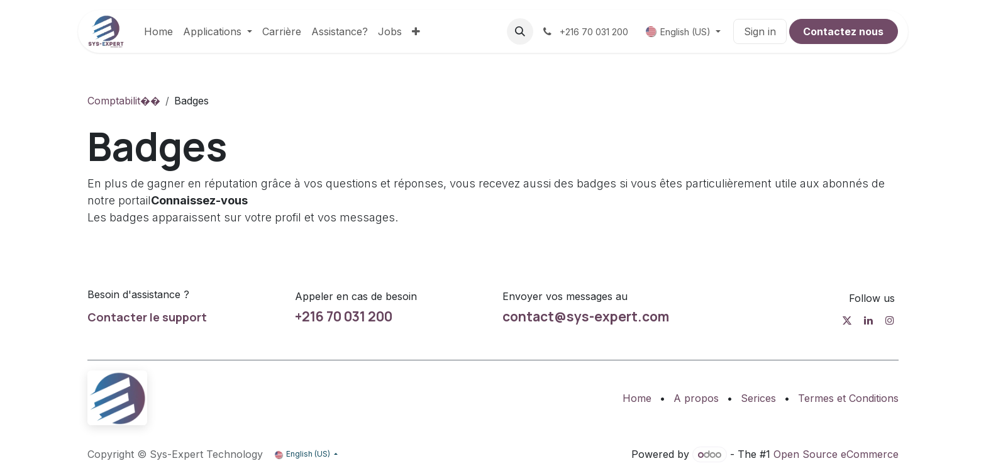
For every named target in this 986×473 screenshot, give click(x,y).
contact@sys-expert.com (585, 316)
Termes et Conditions (848, 398)
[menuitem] (158, 31)
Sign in (760, 31)
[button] (520, 31)
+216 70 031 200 (343, 316)
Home (637, 398)
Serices (758, 398)
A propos (696, 398)
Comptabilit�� (123, 100)
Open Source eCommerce (836, 454)
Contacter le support (147, 317)
